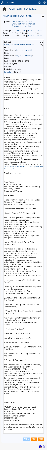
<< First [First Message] (16, 31)
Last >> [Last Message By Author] (38, 36)
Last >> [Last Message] (38, 31)
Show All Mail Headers (21, 26)
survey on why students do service (19, 45)
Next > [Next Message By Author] (31, 36)
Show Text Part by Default (23, 24)
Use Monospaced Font (22, 22)
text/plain (8, 72)
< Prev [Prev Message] (23, 31)
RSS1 (34, 439)
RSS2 (41, 439)
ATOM (26, 439)
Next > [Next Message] (31, 31)
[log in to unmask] (24, 50)
